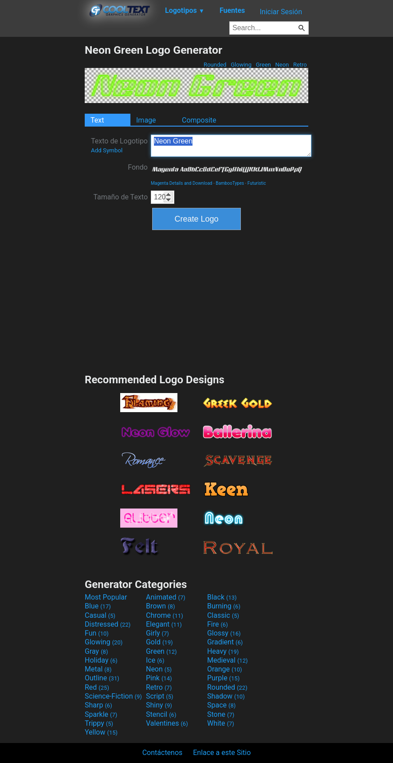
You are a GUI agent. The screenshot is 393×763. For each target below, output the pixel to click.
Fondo (138, 167)
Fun (97, 633)
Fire (217, 624)
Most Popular (106, 597)
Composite (199, 120)
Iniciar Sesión (280, 12)
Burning (223, 606)
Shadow (226, 696)
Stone (220, 714)
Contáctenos (162, 752)
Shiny (159, 705)
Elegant (164, 624)
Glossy (224, 633)
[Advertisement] (42, 177)
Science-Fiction (113, 696)
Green (263, 64)
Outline (102, 678)
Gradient (225, 642)
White (220, 723)
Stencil (161, 714)
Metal (98, 669)
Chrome (164, 615)
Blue (98, 606)
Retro (300, 64)
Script (159, 696)
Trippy (99, 723)
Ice (155, 660)
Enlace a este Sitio (222, 752)
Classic (223, 615)
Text (97, 120)
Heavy (223, 651)
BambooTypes (230, 183)
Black (222, 597)
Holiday (101, 660)
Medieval (227, 660)
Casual (100, 615)
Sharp (98, 705)
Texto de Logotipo (119, 145)
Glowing (241, 64)
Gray (96, 651)
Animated (165, 597)
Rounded (215, 64)
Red (97, 687)
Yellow (101, 732)
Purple (223, 678)
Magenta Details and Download (181, 183)
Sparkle (101, 714)
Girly (157, 633)
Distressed (107, 624)
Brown (160, 606)
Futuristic (257, 183)
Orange (224, 669)
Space (221, 705)
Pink (159, 678)
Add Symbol (106, 150)
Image (146, 120)
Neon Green (231, 146)
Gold (159, 642)
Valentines (167, 723)
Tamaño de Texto (120, 197)
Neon (282, 64)
